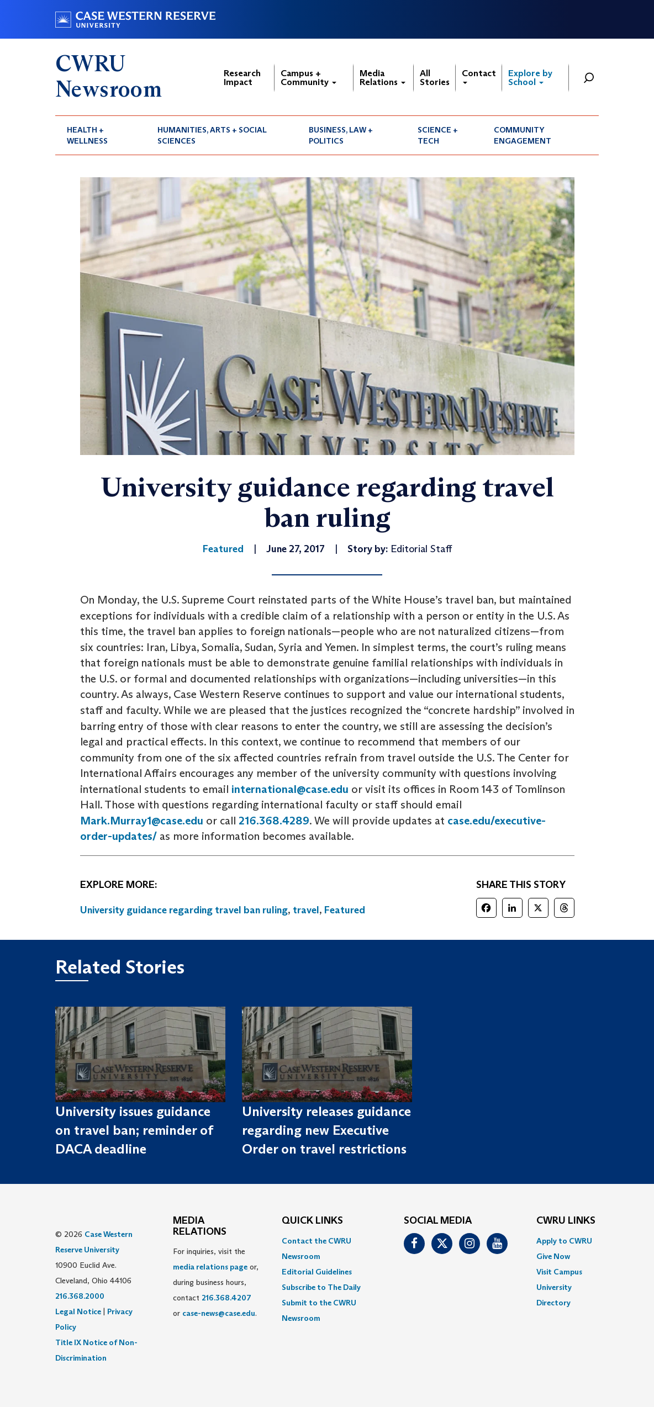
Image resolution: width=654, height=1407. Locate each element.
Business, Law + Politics (341, 135)
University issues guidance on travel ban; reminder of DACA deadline (134, 1130)
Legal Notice (78, 1311)
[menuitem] (100, 135)
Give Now (553, 1256)
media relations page (210, 1267)
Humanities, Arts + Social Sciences (212, 135)
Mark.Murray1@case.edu (141, 820)
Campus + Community (308, 77)
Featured (344, 910)
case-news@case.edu (218, 1313)
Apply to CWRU (564, 1241)
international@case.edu (290, 789)
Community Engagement (522, 135)
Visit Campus (559, 1272)
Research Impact (242, 77)
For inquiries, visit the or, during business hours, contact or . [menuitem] (216, 1282)
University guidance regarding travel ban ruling (184, 910)
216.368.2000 (79, 1296)
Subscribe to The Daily (321, 1287)
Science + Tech (438, 135)
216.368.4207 (226, 1298)
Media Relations (382, 77)
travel (306, 910)
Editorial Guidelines (317, 1272)
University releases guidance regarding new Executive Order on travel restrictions (326, 1130)
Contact (479, 76)
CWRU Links (565, 1220)
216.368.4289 (274, 820)
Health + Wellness (87, 135)
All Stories (435, 77)
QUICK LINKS (312, 1220)
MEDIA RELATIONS (199, 1226)
